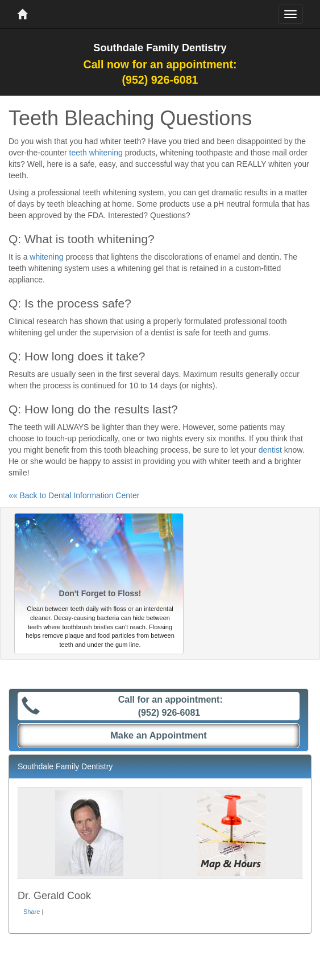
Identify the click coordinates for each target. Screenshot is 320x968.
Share (31, 911)
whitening (46, 256)
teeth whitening (96, 152)
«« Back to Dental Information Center (74, 495)
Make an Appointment (158, 735)
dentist (270, 449)
